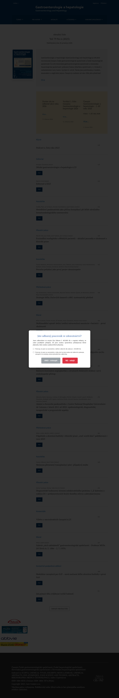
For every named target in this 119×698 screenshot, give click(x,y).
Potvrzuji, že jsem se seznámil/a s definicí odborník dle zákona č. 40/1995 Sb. (57, 349)
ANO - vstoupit (50, 361)
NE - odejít (70, 361)
